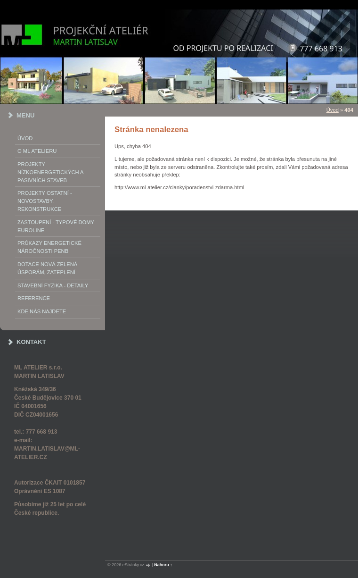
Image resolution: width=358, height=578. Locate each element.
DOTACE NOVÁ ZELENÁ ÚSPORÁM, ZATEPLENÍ (47, 268)
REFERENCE (33, 298)
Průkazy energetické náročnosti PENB (49, 247)
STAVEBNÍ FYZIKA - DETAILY (52, 285)
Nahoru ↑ (163, 564)
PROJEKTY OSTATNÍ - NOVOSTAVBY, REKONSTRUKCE (44, 201)
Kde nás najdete (41, 311)
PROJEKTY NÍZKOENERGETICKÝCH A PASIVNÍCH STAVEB (50, 172)
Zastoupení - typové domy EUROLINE (55, 226)
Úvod (25, 138)
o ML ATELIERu (37, 151)
